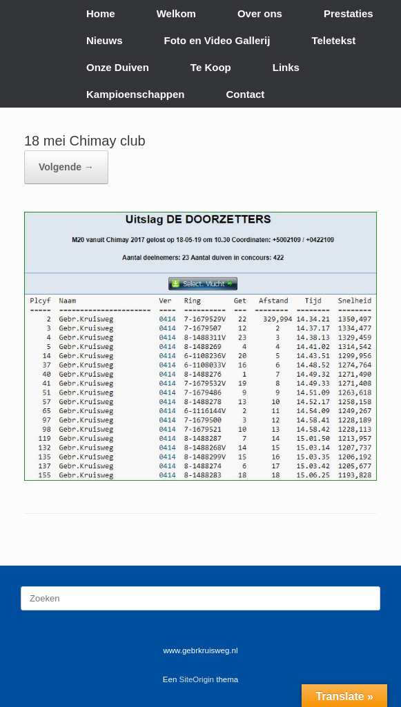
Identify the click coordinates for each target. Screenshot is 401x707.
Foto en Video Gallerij (217, 40)
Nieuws (104, 40)
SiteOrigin (197, 679)
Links (286, 67)
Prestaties (348, 13)
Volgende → (66, 166)
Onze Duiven (117, 67)
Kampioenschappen (135, 94)
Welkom (176, 13)
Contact (245, 94)
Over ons (259, 13)
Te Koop (210, 67)
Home (100, 13)
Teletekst (333, 40)
